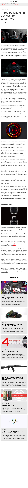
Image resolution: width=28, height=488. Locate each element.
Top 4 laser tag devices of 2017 (11, 351)
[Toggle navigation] (22, 1)
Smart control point (8, 405)
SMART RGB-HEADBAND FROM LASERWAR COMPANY (12, 325)
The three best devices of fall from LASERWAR (12, 298)
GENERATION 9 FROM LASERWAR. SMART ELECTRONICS (13, 432)
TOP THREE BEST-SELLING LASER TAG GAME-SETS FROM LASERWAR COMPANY (13, 378)
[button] (1, 22)
